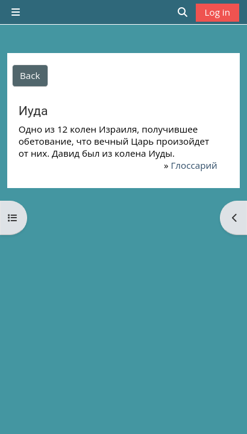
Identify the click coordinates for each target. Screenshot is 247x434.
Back (30, 75)
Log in (217, 12)
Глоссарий (193, 165)
